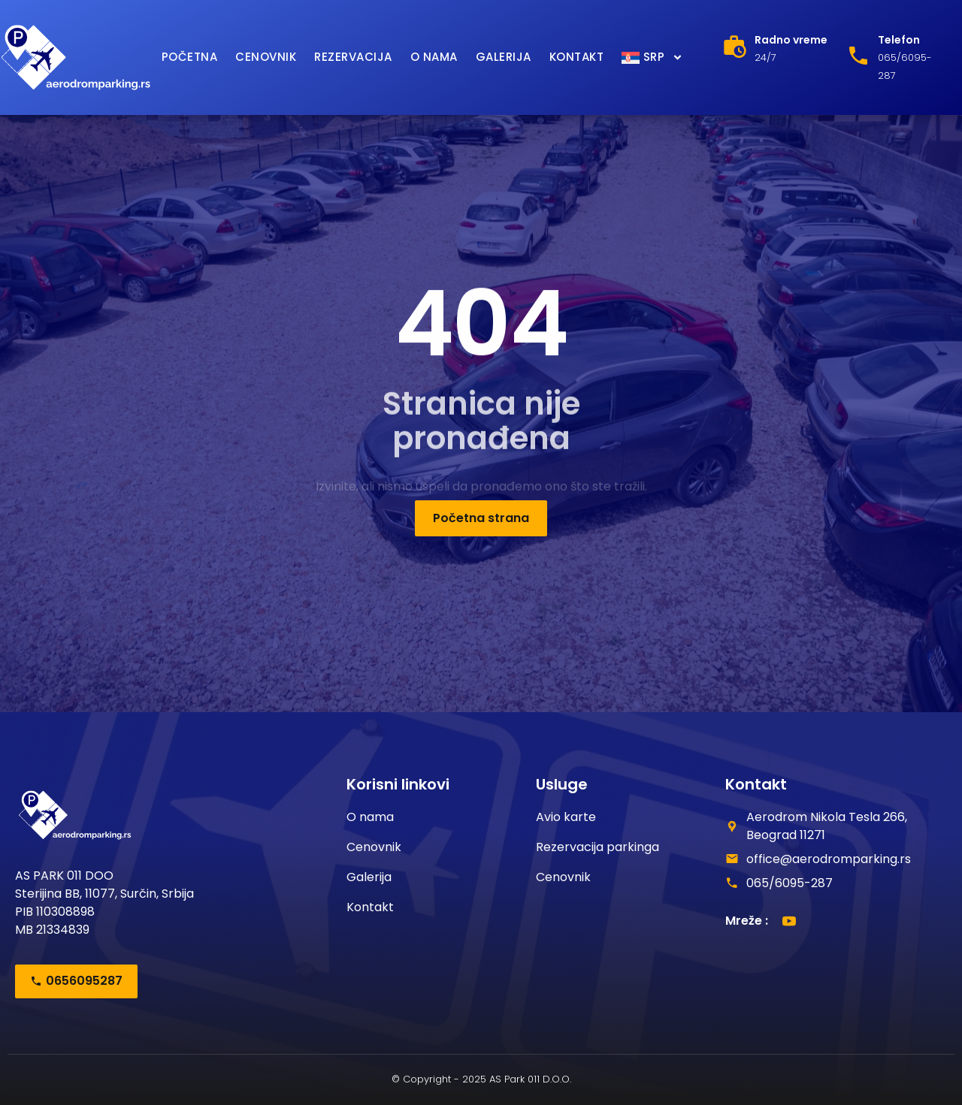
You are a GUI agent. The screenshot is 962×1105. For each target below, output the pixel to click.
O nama (434, 57)
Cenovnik (265, 57)
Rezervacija (353, 57)
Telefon (899, 39)
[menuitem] (652, 57)
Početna (190, 57)
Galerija (503, 57)
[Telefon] (858, 56)
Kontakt (576, 57)
